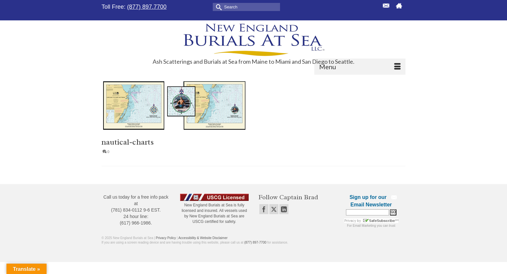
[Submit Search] (217, 7)
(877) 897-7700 (255, 242)
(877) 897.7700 (147, 7)
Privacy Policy (166, 238)
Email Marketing (364, 225)
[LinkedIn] (283, 209)
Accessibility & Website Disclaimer (203, 238)
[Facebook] (263, 209)
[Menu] (359, 67)
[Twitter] (273, 209)
